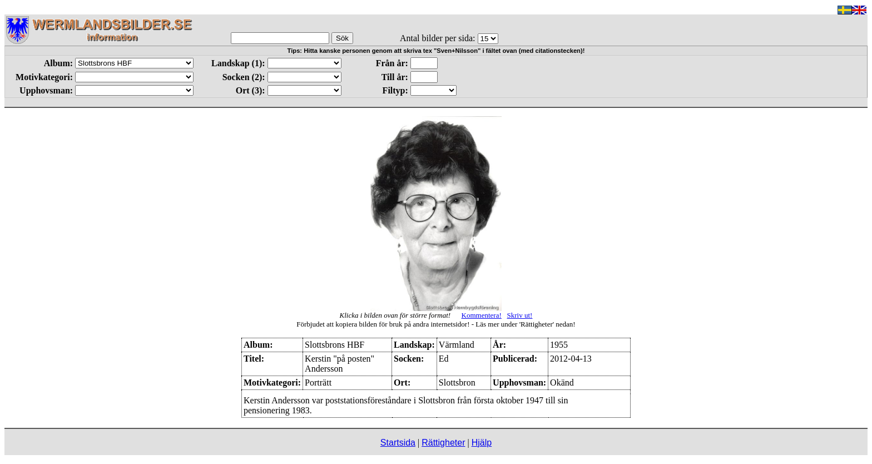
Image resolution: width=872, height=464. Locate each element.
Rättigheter (443, 442)
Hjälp (482, 442)
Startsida (397, 442)
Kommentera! (482, 315)
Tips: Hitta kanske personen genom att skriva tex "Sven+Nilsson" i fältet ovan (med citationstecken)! (436, 50)
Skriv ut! (520, 315)
